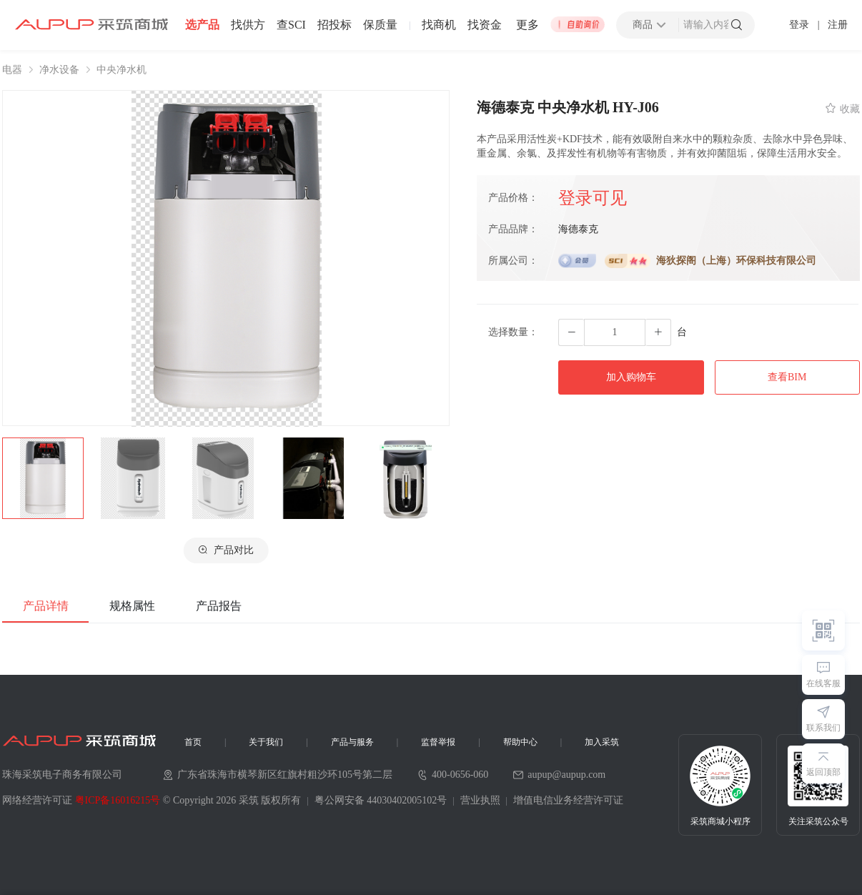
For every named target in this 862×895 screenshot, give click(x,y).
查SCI (291, 25)
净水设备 (59, 70)
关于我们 (266, 742)
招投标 (334, 25)
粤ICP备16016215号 (118, 800)
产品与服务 (352, 742)
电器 (12, 70)
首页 (193, 742)
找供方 (248, 25)
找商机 (439, 25)
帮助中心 (520, 742)
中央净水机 (121, 70)
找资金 (484, 25)
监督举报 (438, 742)
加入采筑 (602, 742)
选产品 (202, 25)
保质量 (380, 25)
